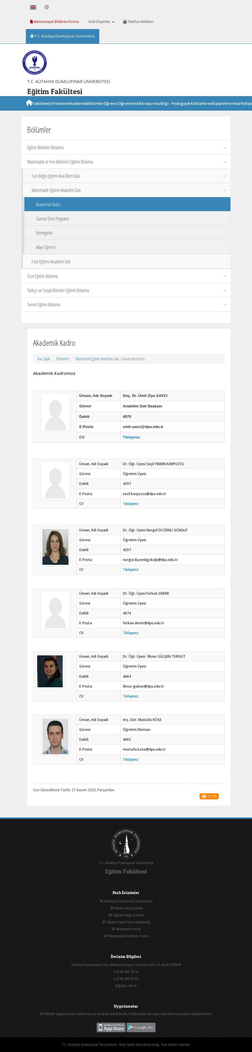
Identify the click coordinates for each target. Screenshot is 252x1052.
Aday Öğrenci (46, 247)
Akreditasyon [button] (213, 110)
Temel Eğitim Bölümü (126, 304)
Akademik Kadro (48, 204)
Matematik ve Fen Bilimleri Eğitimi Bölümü (126, 162)
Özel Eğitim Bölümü (126, 276)
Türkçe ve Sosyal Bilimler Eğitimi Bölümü (126, 290)
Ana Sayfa (43, 359)
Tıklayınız (131, 437)
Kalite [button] (196, 110)
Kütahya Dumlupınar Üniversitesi (126, 901)
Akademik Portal (126, 929)
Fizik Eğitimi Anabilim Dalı (51, 261)
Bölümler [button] (95, 110)
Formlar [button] (233, 110)
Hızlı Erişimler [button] (101, 21)
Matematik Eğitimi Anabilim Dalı (129, 190)
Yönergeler (44, 233)
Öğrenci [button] (111, 110)
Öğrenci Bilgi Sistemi (126, 915)
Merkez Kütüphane (126, 908)
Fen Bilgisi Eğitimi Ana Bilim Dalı (129, 176)
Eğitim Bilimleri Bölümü (126, 147)
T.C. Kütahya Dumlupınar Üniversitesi (62, 36)
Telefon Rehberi (138, 21)
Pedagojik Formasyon (180, 111)
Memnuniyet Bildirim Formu (54, 21)
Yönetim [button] (60, 110)
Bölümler (62, 359)
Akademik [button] (77, 110)
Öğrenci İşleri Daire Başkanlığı (126, 922)
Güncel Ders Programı (52, 218)
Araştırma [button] (150, 110)
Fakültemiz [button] (43, 110)
